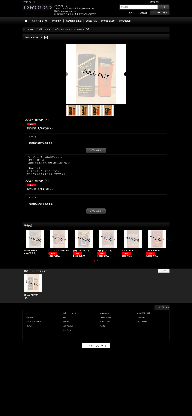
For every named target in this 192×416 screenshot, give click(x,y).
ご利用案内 (141, 317)
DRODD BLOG (105, 317)
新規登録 (143, 13)
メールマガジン (105, 321)
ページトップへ (163, 307)
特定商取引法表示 (143, 313)
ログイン (132, 13)
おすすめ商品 (68, 326)
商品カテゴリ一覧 (69, 313)
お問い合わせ (96, 150)
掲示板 (102, 326)
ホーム (28, 313)
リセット (165, 271)
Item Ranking (68, 330)
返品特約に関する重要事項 (40, 143)
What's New (104, 313)
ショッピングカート (33, 321)
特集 (64, 317)
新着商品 (66, 321)
